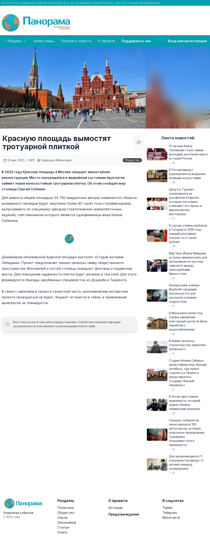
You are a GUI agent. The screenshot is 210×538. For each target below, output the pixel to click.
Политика (65, 508)
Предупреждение (123, 514)
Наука (62, 517)
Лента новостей (177, 137)
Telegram (169, 513)
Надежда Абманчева (54, 160)
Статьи (63, 527)
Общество (132, 160)
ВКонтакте (171, 517)
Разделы (15, 41)
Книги (62, 532)
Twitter (167, 508)
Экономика (66, 522)
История (115, 508)
